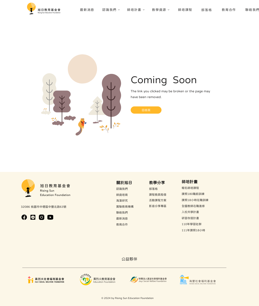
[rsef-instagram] (41, 217)
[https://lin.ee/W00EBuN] (33, 217)
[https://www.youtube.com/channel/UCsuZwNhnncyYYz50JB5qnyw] (50, 217)
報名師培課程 (190, 187)
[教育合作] (229, 9)
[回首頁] (146, 110)
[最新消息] (87, 9)
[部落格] (206, 10)
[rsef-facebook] (24, 217)
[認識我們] (112, 9)
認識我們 (122, 188)
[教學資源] (162, 9)
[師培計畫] (137, 9)
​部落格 (153, 188)
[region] (112, 11)
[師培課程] (185, 9)
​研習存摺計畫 (190, 218)
